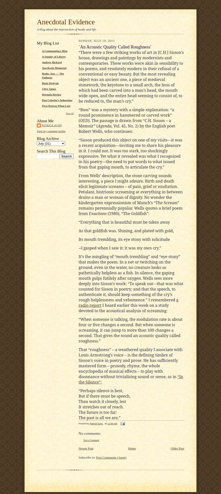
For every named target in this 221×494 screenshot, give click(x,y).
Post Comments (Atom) (111, 457)
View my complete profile (51, 131)
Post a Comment (91, 440)
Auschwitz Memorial (54, 67)
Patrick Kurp (52, 125)
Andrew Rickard (52, 62)
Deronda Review (51, 94)
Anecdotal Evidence (66, 22)
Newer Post (86, 448)
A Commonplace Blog (55, 50)
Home (132, 448)
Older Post (177, 448)
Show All (70, 113)
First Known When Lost (56, 105)
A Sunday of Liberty (54, 56)
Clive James (49, 88)
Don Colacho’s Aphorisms (57, 100)
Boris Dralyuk (50, 83)
